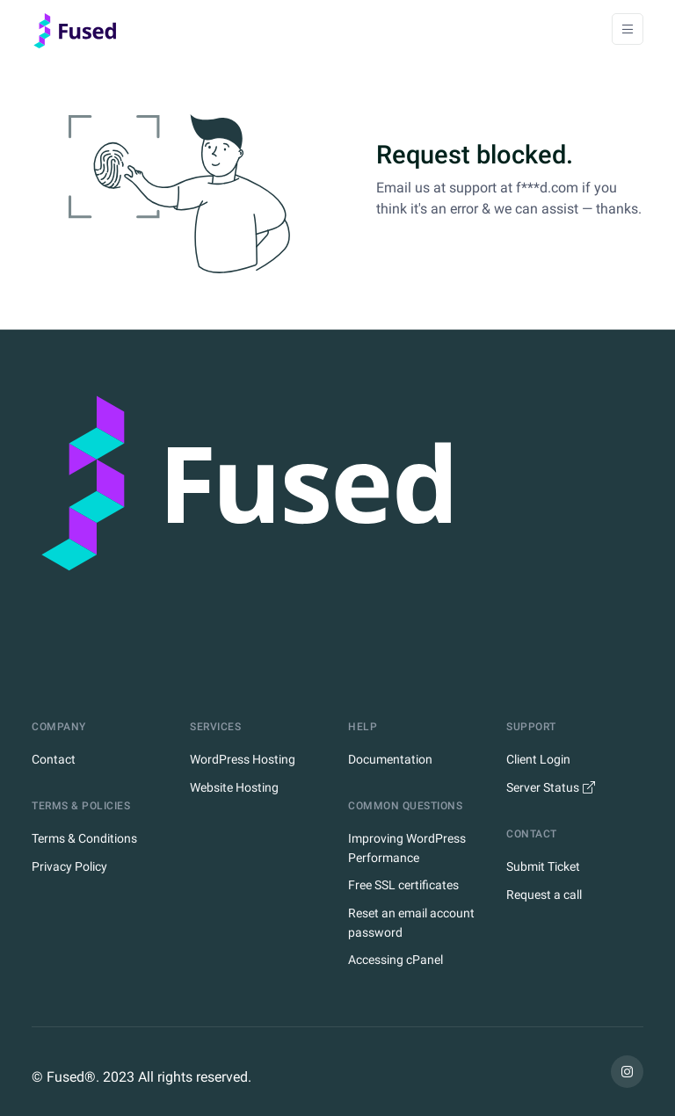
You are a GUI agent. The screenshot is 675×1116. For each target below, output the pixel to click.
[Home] (80, 29)
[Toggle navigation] (627, 29)
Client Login (538, 759)
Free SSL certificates (403, 885)
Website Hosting (234, 787)
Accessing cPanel (395, 960)
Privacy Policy (69, 866)
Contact (54, 759)
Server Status (550, 787)
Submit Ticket (543, 866)
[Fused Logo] (337, 516)
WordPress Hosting (242, 759)
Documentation (390, 759)
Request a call (544, 895)
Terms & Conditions (84, 838)
